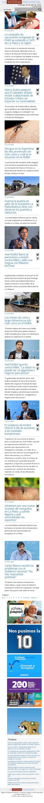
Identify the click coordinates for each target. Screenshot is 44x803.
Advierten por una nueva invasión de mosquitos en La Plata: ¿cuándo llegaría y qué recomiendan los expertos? (20, 513)
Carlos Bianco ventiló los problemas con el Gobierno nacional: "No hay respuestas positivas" (19, 571)
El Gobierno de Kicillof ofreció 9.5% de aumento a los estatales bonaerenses (20, 429)
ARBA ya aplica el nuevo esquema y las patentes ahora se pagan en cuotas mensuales (24, 772)
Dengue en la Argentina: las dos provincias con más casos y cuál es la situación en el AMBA (19, 153)
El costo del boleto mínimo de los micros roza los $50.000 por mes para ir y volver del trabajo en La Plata (24, 761)
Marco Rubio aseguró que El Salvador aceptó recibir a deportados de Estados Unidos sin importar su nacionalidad (20, 95)
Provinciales (9, 30)
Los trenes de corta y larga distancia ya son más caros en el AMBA (18, 320)
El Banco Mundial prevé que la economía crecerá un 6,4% (22, 784)
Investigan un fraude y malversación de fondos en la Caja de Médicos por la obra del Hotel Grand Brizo (24, 767)
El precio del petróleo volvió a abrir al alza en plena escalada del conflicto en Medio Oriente (23, 746)
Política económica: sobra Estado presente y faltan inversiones (23, 789)
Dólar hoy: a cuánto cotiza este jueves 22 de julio (23, 780)
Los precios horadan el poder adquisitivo (22, 776)
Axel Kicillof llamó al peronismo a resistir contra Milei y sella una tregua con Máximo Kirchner (18, 260)
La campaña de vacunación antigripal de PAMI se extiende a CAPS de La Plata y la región (20, 38)
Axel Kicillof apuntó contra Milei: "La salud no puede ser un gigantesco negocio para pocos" (20, 368)
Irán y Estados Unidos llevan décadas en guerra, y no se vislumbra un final (22, 751)
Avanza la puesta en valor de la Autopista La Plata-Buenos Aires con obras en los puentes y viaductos (19, 206)
